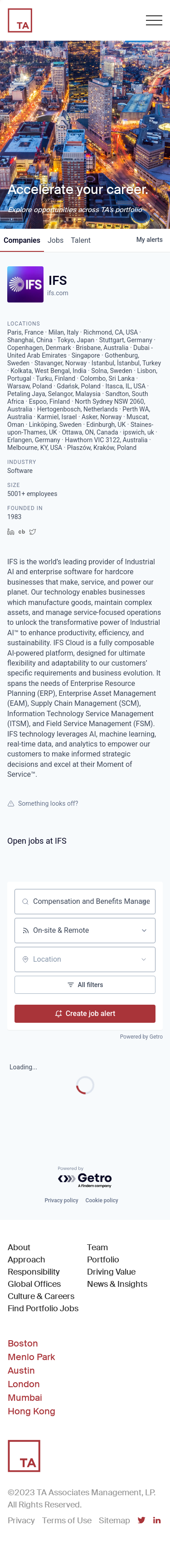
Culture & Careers (41, 1296)
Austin (21, 1370)
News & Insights (117, 1284)
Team (97, 1247)
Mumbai (25, 1397)
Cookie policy (102, 1200)
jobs (55, 240)
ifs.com (57, 293)
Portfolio (103, 1259)
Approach (26, 1259)
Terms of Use (67, 1520)
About (19, 1247)
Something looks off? (42, 803)
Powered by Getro (141, 1037)
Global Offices (34, 1284)
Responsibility (34, 1271)
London (24, 1384)
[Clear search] (144, 902)
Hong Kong (31, 1411)
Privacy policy (61, 1200)
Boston (23, 1343)
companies (22, 240)
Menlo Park (31, 1357)
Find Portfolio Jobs (43, 1308)
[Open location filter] (144, 959)
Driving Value (111, 1271)
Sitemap (114, 1520)
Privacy (21, 1520)
